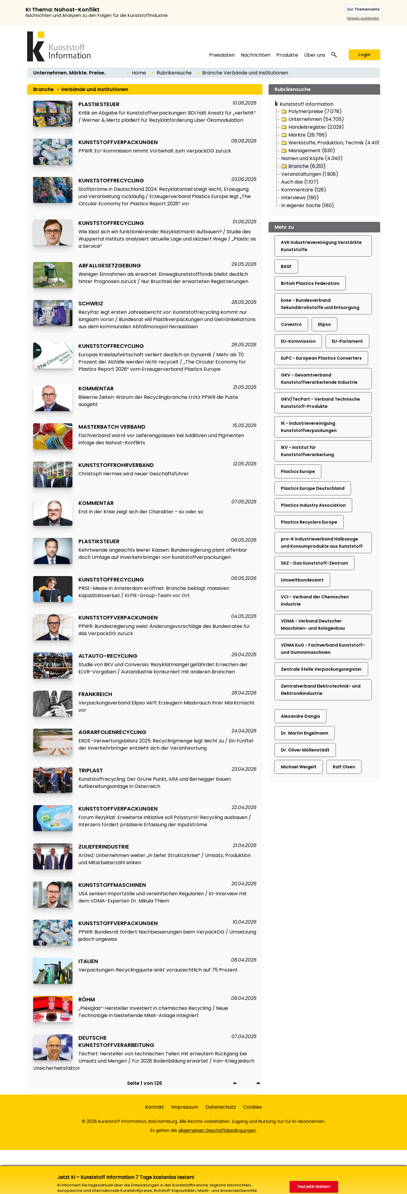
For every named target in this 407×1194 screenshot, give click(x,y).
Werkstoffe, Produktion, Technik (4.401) (331, 142)
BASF (286, 266)
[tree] (324, 159)
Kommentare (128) (303, 189)
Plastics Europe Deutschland (313, 488)
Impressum (184, 1107)
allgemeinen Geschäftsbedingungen (217, 1130)
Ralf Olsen (344, 767)
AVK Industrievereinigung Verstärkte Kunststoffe (321, 246)
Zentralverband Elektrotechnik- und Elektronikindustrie (321, 689)
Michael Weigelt (298, 767)
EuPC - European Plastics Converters (321, 358)
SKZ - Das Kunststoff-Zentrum (314, 563)
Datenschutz (220, 1107)
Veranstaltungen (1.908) (309, 174)
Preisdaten (222, 55)
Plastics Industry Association (313, 505)
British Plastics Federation (310, 283)
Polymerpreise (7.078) (311, 111)
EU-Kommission (298, 341)
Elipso (324, 324)
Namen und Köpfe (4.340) (312, 158)
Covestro (291, 324)
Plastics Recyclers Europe (309, 522)
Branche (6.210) (303, 166)
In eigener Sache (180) (307, 205)
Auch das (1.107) (300, 181)
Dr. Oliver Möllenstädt (305, 750)
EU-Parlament (347, 341)
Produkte (287, 55)
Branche (212, 72)
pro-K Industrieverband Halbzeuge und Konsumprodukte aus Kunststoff (322, 542)
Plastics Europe (298, 471)
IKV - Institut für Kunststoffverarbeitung (307, 451)
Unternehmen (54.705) (312, 119)
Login (364, 55)
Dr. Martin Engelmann (304, 733)
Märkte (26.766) (304, 135)
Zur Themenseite (363, 9)
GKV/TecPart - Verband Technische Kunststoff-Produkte (320, 402)
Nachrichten (255, 55)
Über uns (314, 55)
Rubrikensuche (174, 72)
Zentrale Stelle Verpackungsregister (321, 669)
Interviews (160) (300, 197)
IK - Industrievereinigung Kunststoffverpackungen (309, 426)
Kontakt (154, 1107)
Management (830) (308, 150)
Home (139, 72)
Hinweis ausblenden (363, 18)
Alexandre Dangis (300, 716)
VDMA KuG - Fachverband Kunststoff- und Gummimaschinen (323, 648)
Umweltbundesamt (302, 580)
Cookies (252, 1107)
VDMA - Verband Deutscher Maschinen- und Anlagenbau (313, 624)
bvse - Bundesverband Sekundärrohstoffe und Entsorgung (320, 303)
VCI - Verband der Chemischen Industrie (315, 600)
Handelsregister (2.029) (312, 127)
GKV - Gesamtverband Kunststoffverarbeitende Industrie (319, 378)
